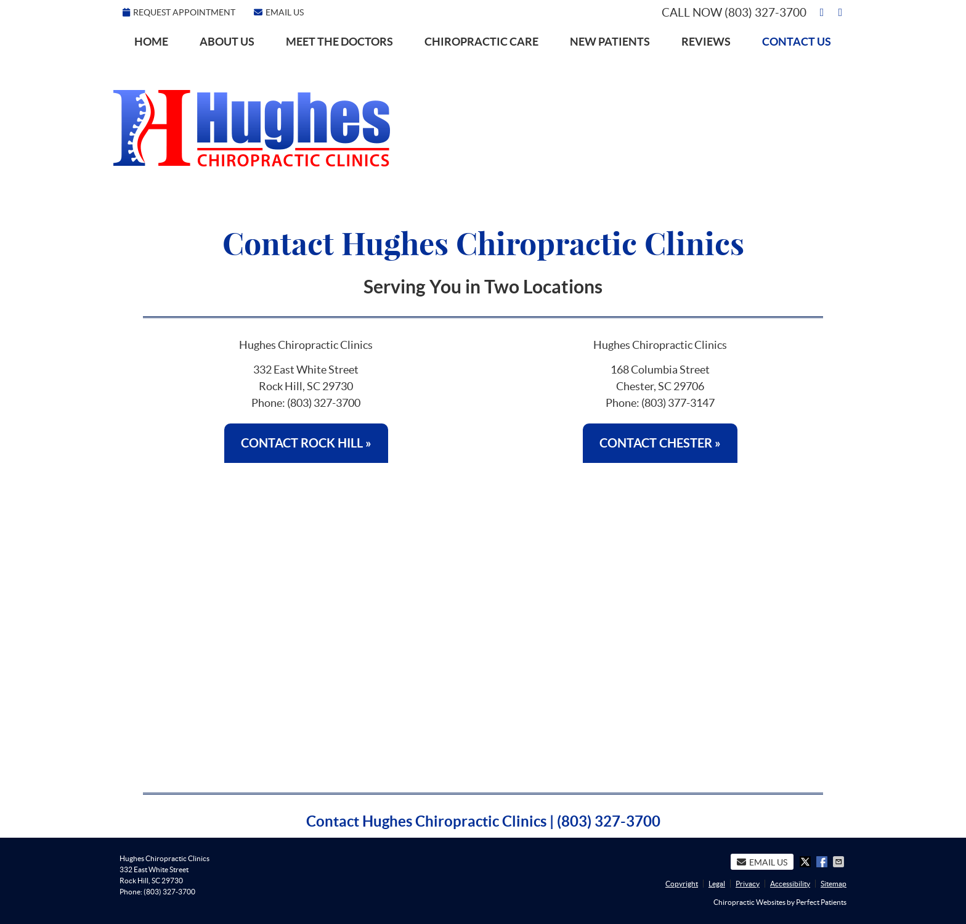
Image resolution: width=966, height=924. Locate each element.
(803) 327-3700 (765, 12)
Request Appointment (179, 12)
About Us (227, 41)
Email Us (279, 12)
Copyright (681, 884)
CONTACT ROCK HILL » (306, 443)
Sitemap (833, 884)
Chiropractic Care (481, 41)
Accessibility (790, 884)
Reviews (706, 41)
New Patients (610, 41)
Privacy (748, 884)
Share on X (806, 861)
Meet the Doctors (339, 41)
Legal (716, 884)
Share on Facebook (823, 861)
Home (151, 41)
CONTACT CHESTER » (660, 443)
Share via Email (839, 861)
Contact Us (796, 41)
